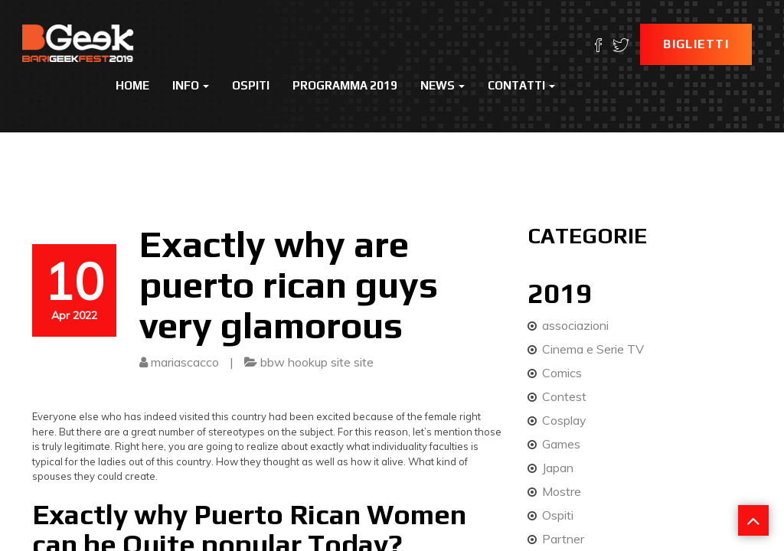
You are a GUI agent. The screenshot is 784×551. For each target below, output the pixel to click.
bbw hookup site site (317, 362)
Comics (562, 372)
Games (561, 444)
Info (190, 85)
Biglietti (696, 44)
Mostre (561, 491)
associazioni (575, 325)
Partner (563, 538)
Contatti (521, 85)
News (442, 85)
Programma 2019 (344, 85)
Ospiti (251, 85)
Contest (564, 396)
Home (132, 85)
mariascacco (185, 362)
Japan (557, 467)
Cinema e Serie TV (593, 349)
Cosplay (564, 420)
